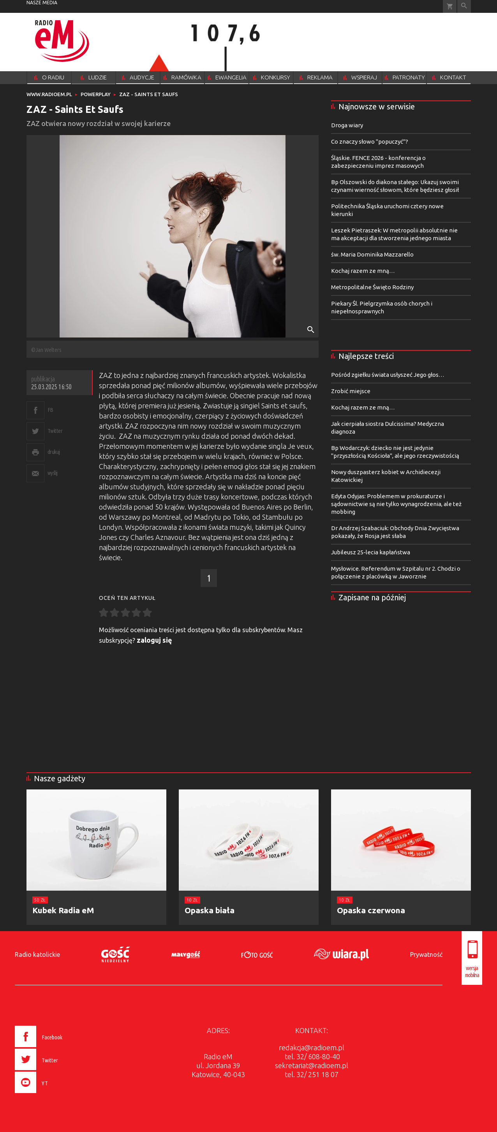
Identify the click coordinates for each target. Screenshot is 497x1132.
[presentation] (55, 1094)
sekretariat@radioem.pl (311, 1065)
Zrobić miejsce (350, 391)
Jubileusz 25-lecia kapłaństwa (370, 552)
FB (50, 409)
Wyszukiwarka (464, 6)
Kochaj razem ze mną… (363, 270)
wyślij (53, 472)
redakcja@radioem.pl (311, 1047)
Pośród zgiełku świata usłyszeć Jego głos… (387, 374)
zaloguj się (154, 640)
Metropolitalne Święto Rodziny (372, 287)
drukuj (54, 451)
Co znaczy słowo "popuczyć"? (369, 141)
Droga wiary (347, 125)
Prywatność (426, 954)
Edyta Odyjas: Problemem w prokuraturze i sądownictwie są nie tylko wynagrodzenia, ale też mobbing (396, 504)
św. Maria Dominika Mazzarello (372, 254)
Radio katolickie (37, 954)
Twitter (55, 430)
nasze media (41, 2)
